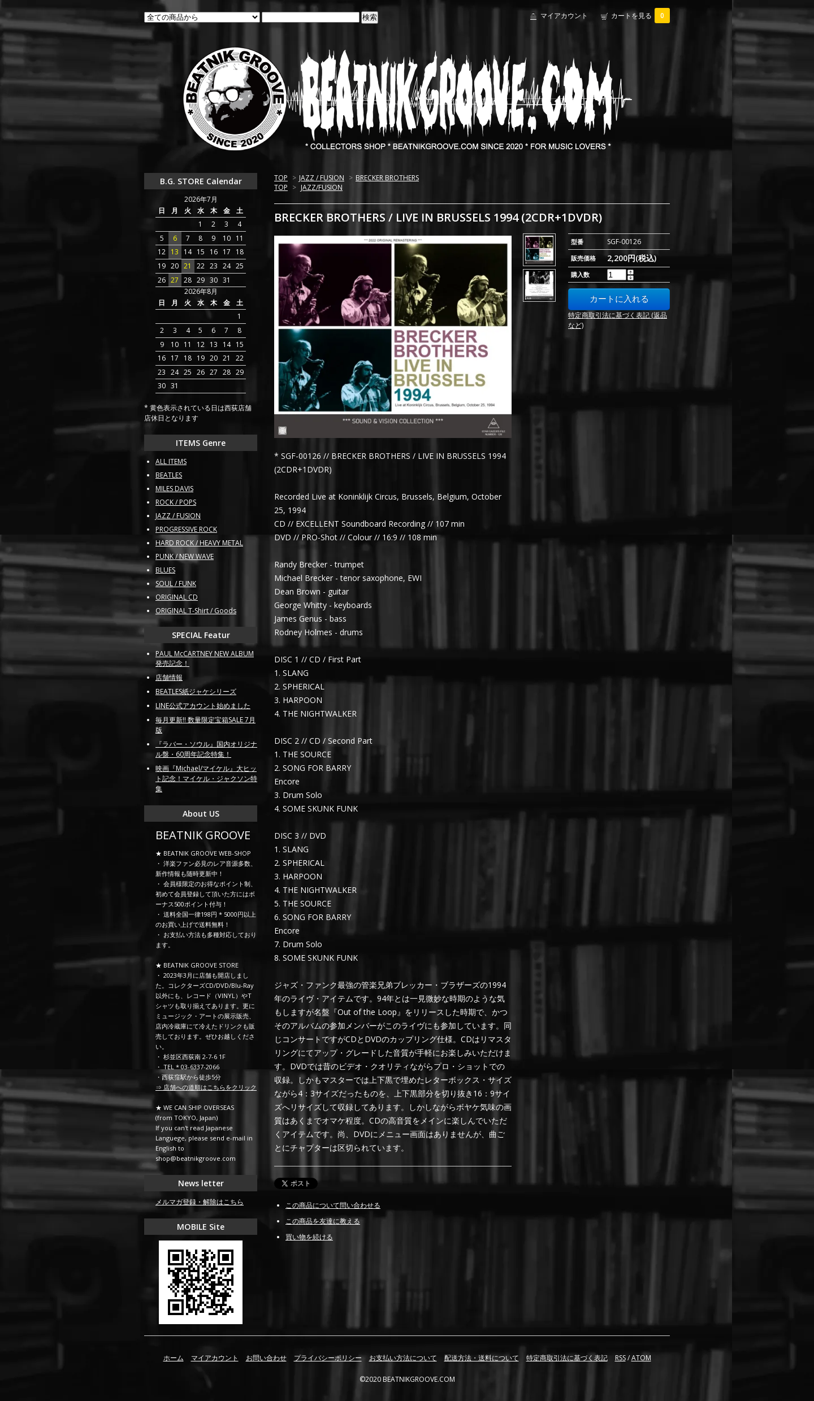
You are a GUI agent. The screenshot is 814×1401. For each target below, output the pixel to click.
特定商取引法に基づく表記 (567, 1358)
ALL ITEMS (171, 461)
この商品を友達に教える (322, 1221)
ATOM (641, 1358)
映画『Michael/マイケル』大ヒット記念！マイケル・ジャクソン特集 (206, 778)
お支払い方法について (403, 1358)
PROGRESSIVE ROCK (186, 529)
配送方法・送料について (481, 1358)
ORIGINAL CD (176, 597)
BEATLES (168, 475)
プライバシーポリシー (328, 1358)
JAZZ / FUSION (321, 178)
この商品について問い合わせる (332, 1205)
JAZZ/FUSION (322, 187)
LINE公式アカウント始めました (202, 705)
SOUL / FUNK (175, 583)
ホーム (173, 1358)
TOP (281, 178)
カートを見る (640, 15)
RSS (620, 1358)
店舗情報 (169, 677)
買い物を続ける (309, 1237)
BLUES (165, 570)
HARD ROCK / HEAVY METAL (199, 543)
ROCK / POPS (175, 502)
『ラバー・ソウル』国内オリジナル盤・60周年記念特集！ (206, 749)
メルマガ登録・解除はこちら (199, 1202)
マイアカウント (564, 15)
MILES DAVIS (174, 488)
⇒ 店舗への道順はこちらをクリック (206, 1087)
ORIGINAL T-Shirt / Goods (195, 610)
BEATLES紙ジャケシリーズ (195, 691)
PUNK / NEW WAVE (184, 556)
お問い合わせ (266, 1358)
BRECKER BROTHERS (387, 178)
